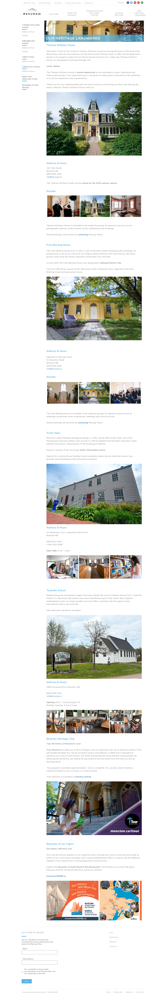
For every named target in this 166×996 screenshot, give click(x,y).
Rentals (25, 35)
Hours (111, 932)
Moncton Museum (71, 14)
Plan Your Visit (29, 3)
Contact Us (88, 3)
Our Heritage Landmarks (139, 13)
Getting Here (114, 937)
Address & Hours (28, 32)
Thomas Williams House (31, 26)
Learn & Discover (118, 14)
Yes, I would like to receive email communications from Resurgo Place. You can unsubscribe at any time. (39, 971)
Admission (113, 942)
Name (25, 949)
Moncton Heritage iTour (29, 78)
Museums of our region (30, 86)
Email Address (28, 959)
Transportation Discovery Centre (94, 13)
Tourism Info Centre (73, 3)
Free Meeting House (28, 42)
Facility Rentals (45, 3)
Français (121, 3)
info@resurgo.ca (54, 177)
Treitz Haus (28, 57)
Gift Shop (58, 3)
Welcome (53, 14)
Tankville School (31, 67)
